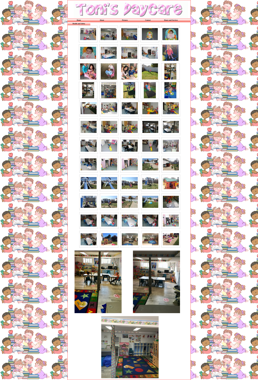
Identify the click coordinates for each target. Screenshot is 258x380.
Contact (148, 20)
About (102, 20)
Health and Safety (79, 23)
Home (79, 20)
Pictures (125, 20)
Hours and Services (171, 20)
